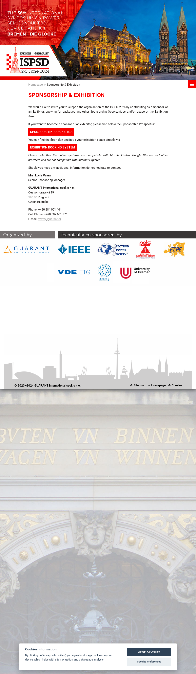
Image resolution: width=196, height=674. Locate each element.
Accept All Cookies (149, 651)
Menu (192, 84)
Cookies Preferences (149, 661)
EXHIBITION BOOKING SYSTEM (52, 147)
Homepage (35, 84)
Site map (139, 385)
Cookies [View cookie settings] (177, 385)
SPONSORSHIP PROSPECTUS (51, 132)
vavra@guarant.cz (49, 219)
